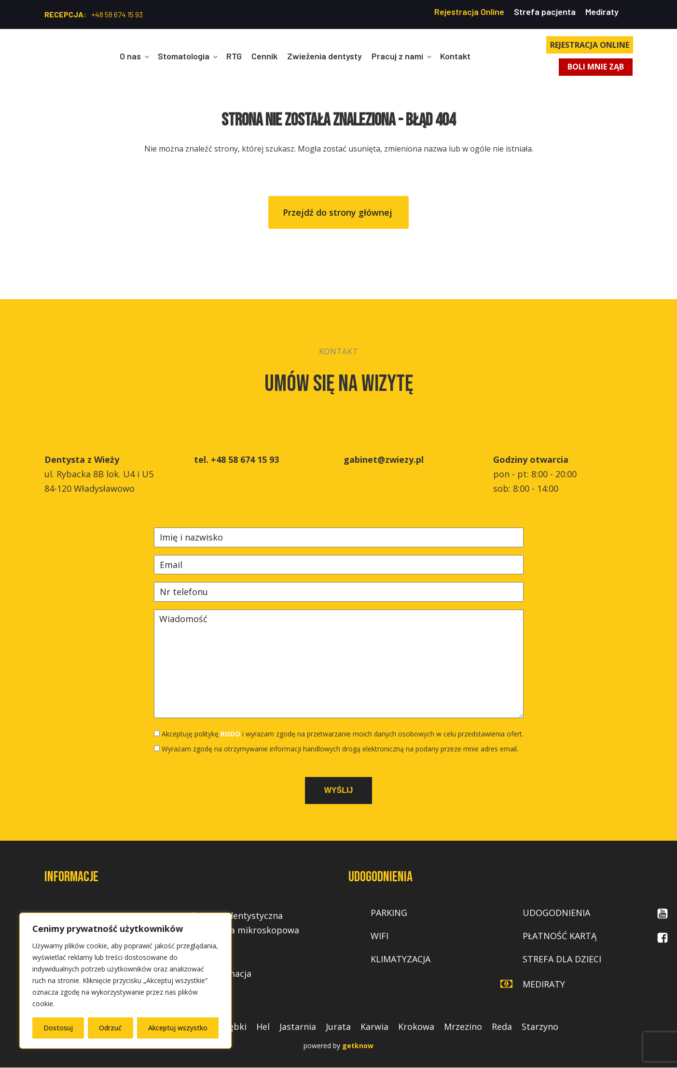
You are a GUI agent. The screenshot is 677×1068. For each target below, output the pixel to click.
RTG (234, 56)
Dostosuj (58, 1027)
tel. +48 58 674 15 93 (236, 459)
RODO (230, 733)
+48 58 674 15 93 (117, 14)
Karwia (374, 1027)
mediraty (544, 984)
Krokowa (416, 1027)
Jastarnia (297, 1027)
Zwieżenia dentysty (324, 56)
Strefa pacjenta (545, 11)
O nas (130, 56)
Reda (502, 1027)
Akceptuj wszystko (177, 1027)
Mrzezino (463, 1027)
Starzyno (540, 1027)
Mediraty (602, 11)
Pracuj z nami (397, 56)
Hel (263, 1027)
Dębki (234, 1027)
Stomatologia (183, 56)
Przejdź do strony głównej (339, 212)
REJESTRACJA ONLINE (589, 45)
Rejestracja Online (469, 11)
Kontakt (455, 56)
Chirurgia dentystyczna (235, 916)
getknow (357, 1046)
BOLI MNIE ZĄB (596, 67)
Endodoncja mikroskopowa (243, 930)
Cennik (264, 56)
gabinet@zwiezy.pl (384, 459)
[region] (125, 981)
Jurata (338, 1027)
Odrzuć (110, 1027)
